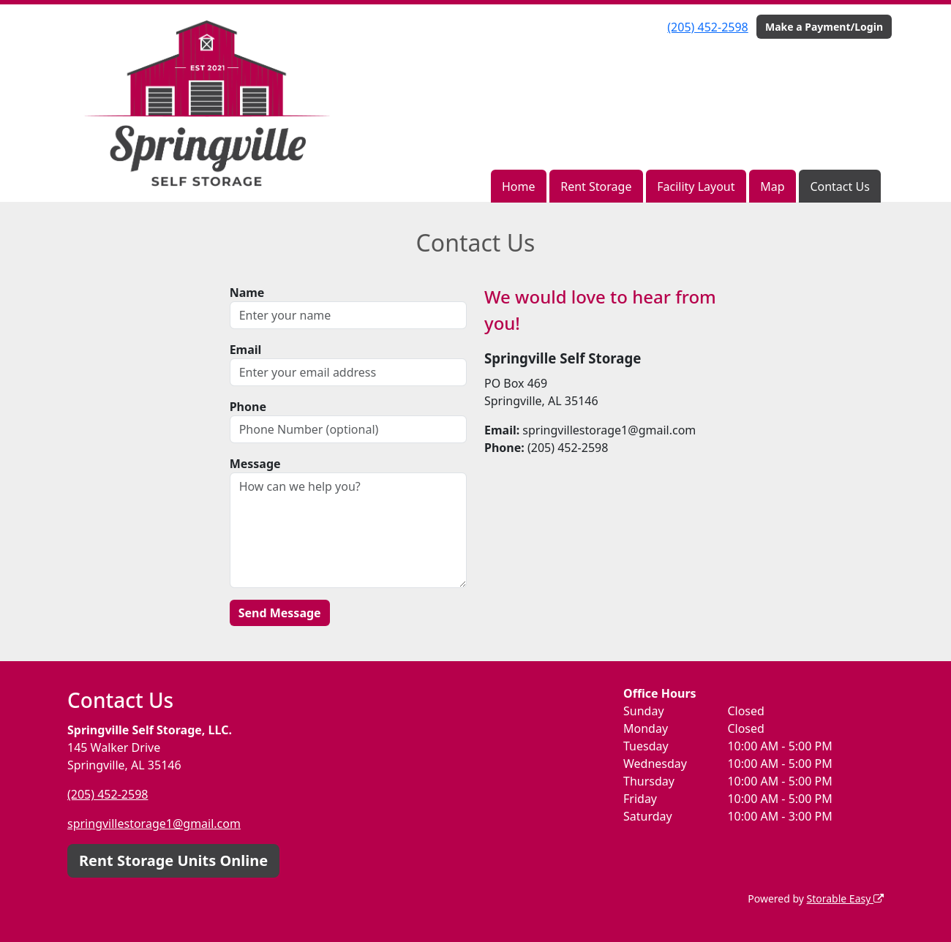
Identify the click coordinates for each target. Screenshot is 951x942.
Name (247, 293)
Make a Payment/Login (824, 27)
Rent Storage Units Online (173, 860)
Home (518, 186)
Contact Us (839, 186)
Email (246, 350)
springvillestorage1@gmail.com (154, 823)
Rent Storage (595, 186)
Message (255, 464)
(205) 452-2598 (707, 27)
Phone (248, 407)
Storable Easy (845, 898)
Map (772, 186)
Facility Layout (695, 186)
